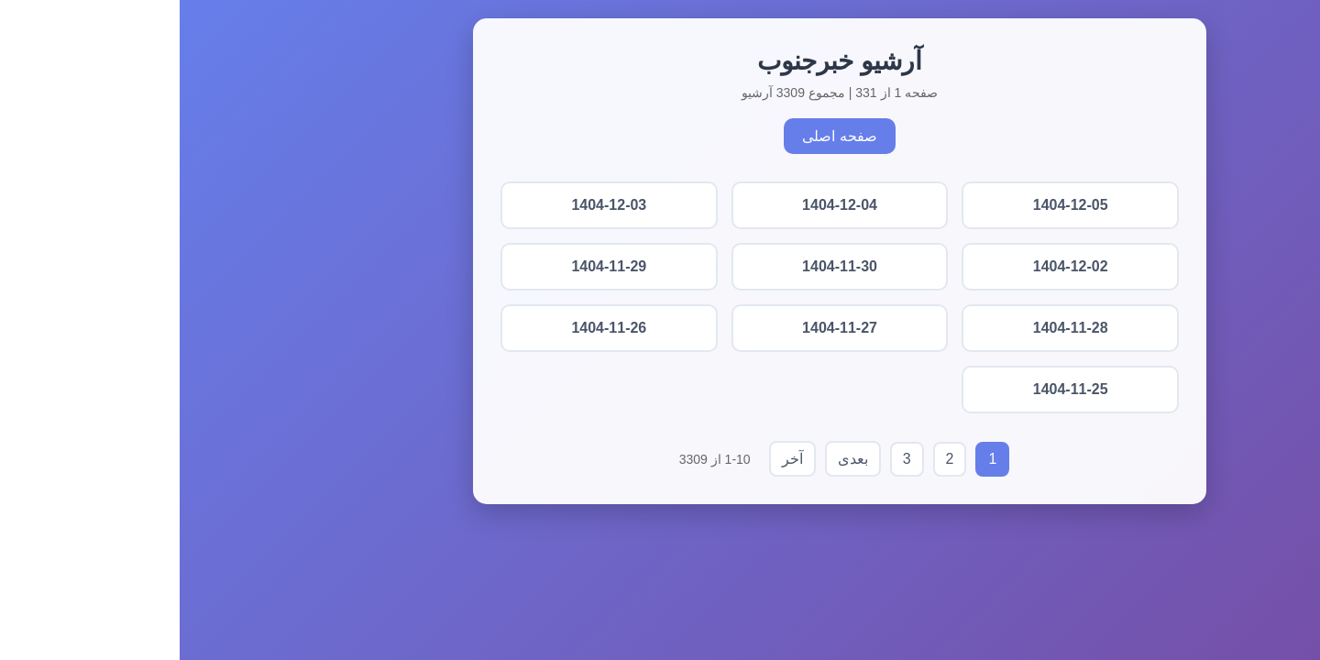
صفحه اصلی (659, 136)
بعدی (673, 459)
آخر (612, 459)
